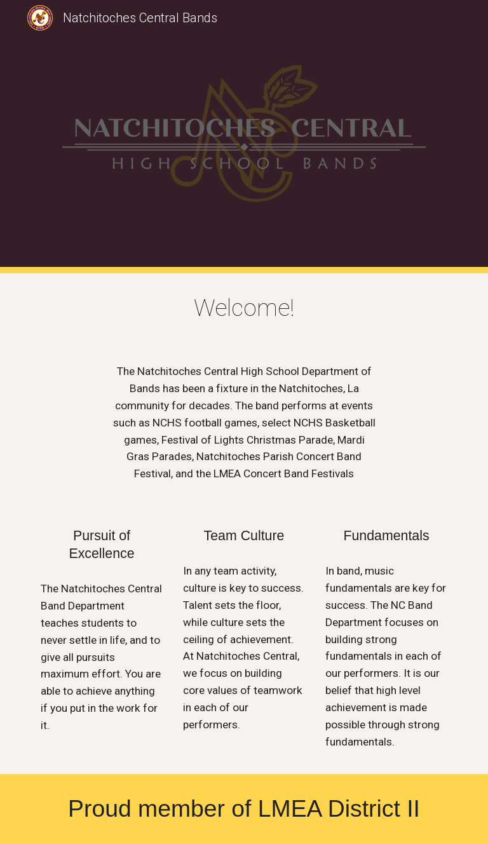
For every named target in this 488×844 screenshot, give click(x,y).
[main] (244, 308)
